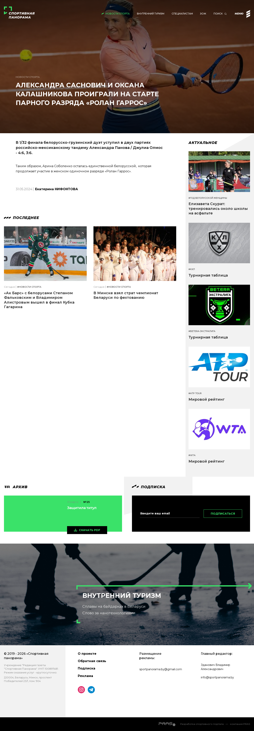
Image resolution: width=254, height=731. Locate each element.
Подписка (86, 668)
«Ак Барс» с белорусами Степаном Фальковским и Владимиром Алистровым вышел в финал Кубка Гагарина (39, 300)
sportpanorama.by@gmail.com (160, 669)
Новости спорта (118, 13)
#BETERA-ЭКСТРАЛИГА (202, 331)
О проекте (87, 654)
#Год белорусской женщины (208, 198)
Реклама (85, 676)
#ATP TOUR (195, 393)
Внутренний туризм (150, 13)
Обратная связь (92, 661)
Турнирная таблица (208, 275)
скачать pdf (89, 530)
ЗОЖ (203, 13)
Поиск (218, 13)
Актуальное (203, 143)
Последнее (21, 218)
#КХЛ (192, 269)
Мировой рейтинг (207, 399)
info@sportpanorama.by (217, 677)
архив (16, 487)
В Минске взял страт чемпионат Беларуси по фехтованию (125, 295)
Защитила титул (81, 508)
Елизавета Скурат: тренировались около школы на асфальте (218, 208)
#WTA (192, 455)
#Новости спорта (29, 287)
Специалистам (182, 13)
